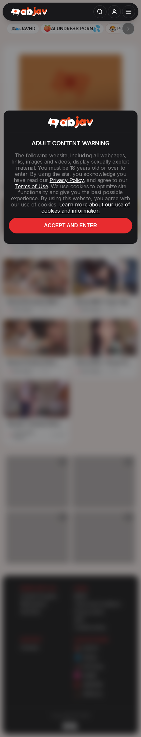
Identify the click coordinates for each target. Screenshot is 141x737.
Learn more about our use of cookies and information (85, 207)
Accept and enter (70, 225)
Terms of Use (31, 186)
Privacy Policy (66, 180)
